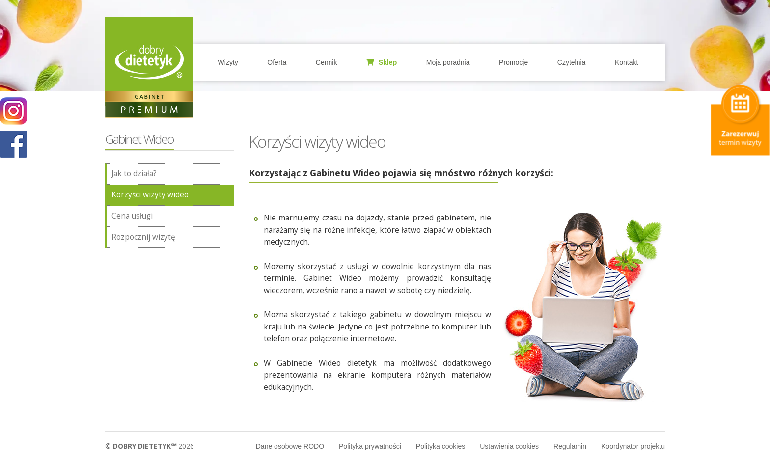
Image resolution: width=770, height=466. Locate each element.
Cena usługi (132, 216)
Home (149, 61)
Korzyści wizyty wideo (150, 195)
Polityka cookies (440, 446)
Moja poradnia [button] (448, 62)
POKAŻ (13, 145)
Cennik (326, 62)
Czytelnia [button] (571, 62)
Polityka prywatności (370, 446)
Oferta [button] (276, 62)
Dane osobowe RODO (290, 446)
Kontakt (626, 62)
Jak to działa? (134, 173)
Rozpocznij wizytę (143, 237)
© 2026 (149, 446)
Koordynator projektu (633, 446)
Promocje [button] (513, 62)
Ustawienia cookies (509, 446)
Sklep (381, 62)
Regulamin (569, 446)
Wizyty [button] (228, 62)
